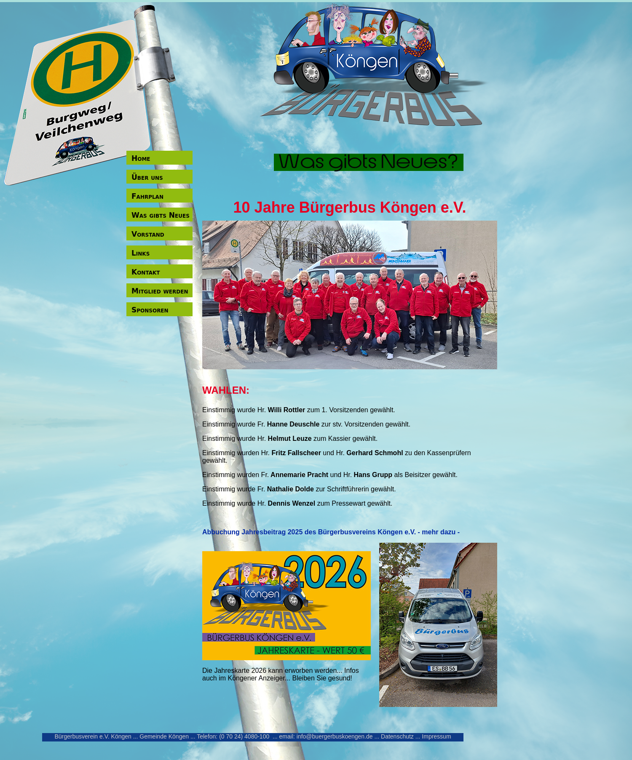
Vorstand (147, 234)
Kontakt (145, 272)
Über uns (147, 177)
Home (140, 158)
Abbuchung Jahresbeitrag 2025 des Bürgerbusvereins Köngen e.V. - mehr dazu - (331, 532)
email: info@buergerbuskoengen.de (326, 736)
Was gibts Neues (160, 215)
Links (140, 253)
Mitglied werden (159, 291)
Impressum (436, 736)
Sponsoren (150, 310)
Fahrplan (147, 196)
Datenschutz (397, 736)
